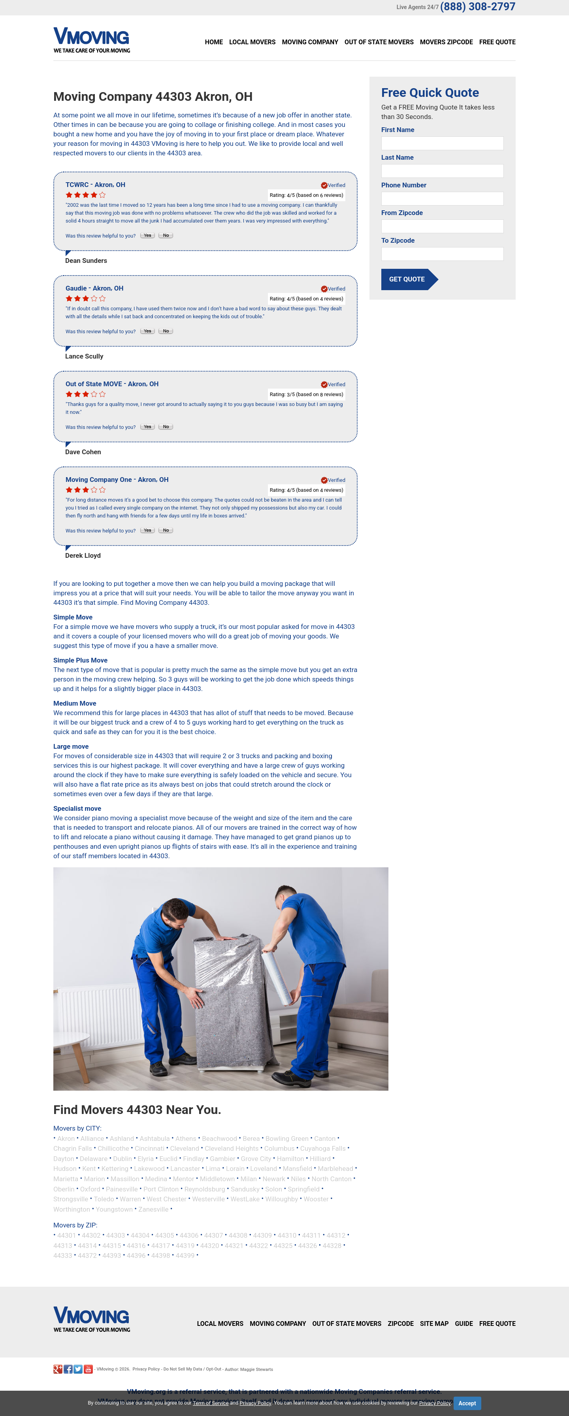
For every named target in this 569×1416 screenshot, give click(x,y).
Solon (273, 1189)
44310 (287, 1235)
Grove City (256, 1158)
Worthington (71, 1209)
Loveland (263, 1168)
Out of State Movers (379, 42)
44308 (238, 1235)
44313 (62, 1245)
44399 (185, 1255)
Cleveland (184, 1148)
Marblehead (335, 1168)
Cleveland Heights (231, 1148)
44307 (213, 1235)
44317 (160, 1245)
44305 (164, 1235)
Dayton (63, 1158)
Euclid (168, 1158)
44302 (91, 1235)
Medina (156, 1179)
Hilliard (320, 1158)
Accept (467, 1403)
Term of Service (211, 1403)
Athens (185, 1138)
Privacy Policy (146, 1369)
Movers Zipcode (446, 42)
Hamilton (290, 1158)
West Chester (167, 1199)
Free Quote (497, 42)
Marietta (65, 1179)
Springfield (304, 1189)
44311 (311, 1235)
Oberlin (64, 1189)
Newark (273, 1179)
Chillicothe (113, 1148)
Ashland (122, 1138)
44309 (262, 1235)
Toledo (104, 1199)
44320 (209, 1245)
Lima (212, 1168)
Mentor (183, 1179)
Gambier (222, 1158)
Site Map (434, 1323)
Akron (66, 1138)
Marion (94, 1179)
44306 (189, 1235)
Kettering (115, 1168)
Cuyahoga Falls (323, 1148)
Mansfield (297, 1168)
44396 (136, 1255)
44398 (160, 1255)
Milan (249, 1179)
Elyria (146, 1158)
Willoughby (281, 1199)
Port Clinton (161, 1189)
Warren (130, 1199)
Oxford (90, 1189)
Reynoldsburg (205, 1189)
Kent (89, 1168)
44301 (66, 1235)
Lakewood (149, 1168)
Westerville (208, 1199)
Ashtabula (155, 1138)
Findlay (193, 1158)
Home (214, 42)
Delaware (93, 1158)
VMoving (105, 1369)
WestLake (245, 1199)
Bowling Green (287, 1138)
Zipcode (401, 1323)
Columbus (279, 1148)
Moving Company (310, 42)
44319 (185, 1245)
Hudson (65, 1168)
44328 (331, 1245)
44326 (307, 1245)
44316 (136, 1245)
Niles (298, 1179)
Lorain (235, 1168)
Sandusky (245, 1189)
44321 (234, 1245)
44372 (87, 1255)
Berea (251, 1138)
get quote (407, 279)
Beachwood (219, 1138)
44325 (283, 1245)
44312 (335, 1235)
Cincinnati (149, 1148)
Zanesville (153, 1209)
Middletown (217, 1179)
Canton (324, 1138)
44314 (87, 1245)
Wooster (316, 1199)
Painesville (122, 1189)
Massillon (125, 1179)
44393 (111, 1255)
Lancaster (185, 1168)
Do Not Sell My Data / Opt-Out (192, 1369)
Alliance (92, 1138)
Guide (464, 1323)
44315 (111, 1245)
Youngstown (114, 1209)
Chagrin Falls (72, 1148)
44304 (140, 1235)
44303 (115, 1235)
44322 (258, 1245)
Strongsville (70, 1199)
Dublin (122, 1158)
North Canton (332, 1179)
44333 (62, 1255)
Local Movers (252, 42)
